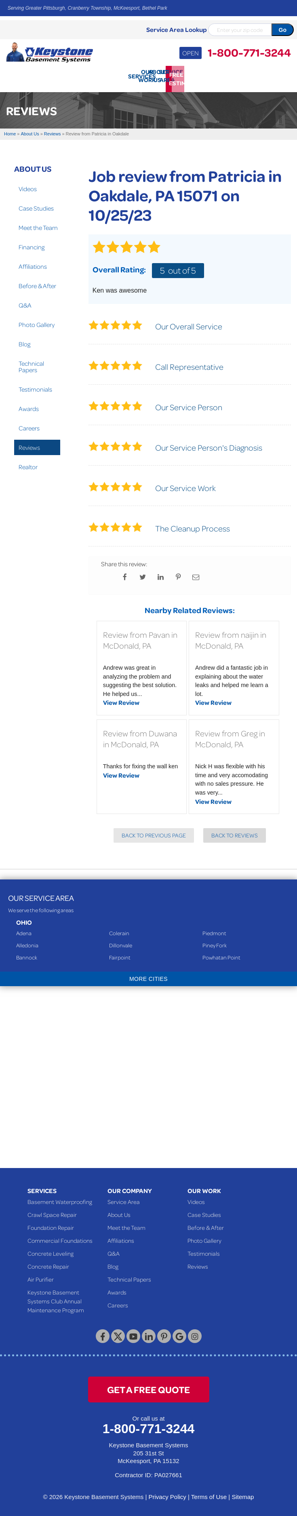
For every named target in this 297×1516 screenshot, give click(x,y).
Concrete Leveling (50, 1250)
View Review (121, 700)
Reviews (29, 445)
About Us (32, 165)
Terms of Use (209, 1494)
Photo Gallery (37, 322)
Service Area (123, 1198)
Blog (24, 341)
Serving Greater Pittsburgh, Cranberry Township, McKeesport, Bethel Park (87, 8)
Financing (31, 244)
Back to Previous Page (154, 832)
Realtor (28, 464)
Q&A (25, 302)
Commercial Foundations (60, 1237)
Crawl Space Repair (52, 1211)
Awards (29, 406)
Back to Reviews (234, 832)
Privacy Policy (167, 1494)
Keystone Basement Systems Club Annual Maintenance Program (55, 1298)
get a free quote (148, 1386)
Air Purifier (40, 1276)
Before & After (37, 283)
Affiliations (33, 263)
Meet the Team (38, 225)
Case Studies (36, 205)
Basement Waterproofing (59, 1198)
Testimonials (35, 386)
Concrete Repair (48, 1263)
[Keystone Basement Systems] (49, 52)
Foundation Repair (50, 1224)
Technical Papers (31, 363)
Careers (29, 425)
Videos (28, 186)
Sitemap (243, 1494)
